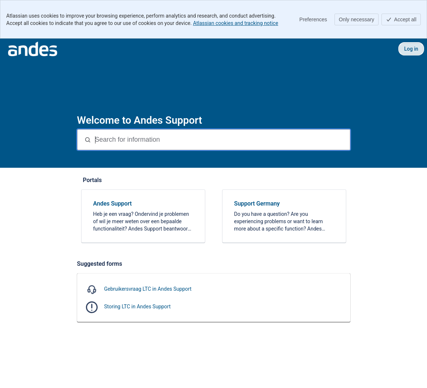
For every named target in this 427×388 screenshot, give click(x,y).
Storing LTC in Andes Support (137, 306)
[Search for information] (222, 140)
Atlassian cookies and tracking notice (235, 23)
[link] (143, 216)
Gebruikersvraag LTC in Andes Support (148, 289)
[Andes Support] (32, 48)
